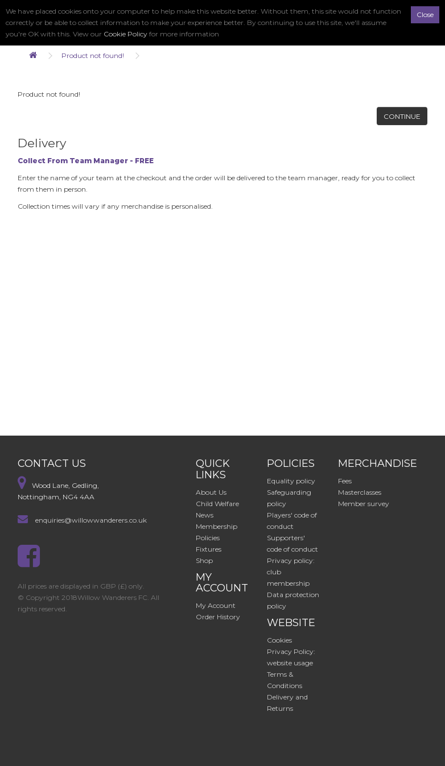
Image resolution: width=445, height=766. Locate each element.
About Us (211, 492)
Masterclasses (359, 492)
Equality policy (291, 481)
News (204, 515)
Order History (218, 616)
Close (425, 14)
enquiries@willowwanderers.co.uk (91, 520)
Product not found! (92, 55)
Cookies (279, 640)
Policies (208, 537)
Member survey (363, 503)
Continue (402, 116)
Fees (345, 481)
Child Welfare (217, 503)
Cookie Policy (125, 34)
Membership (216, 526)
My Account (216, 605)
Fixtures (208, 549)
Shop (204, 560)
